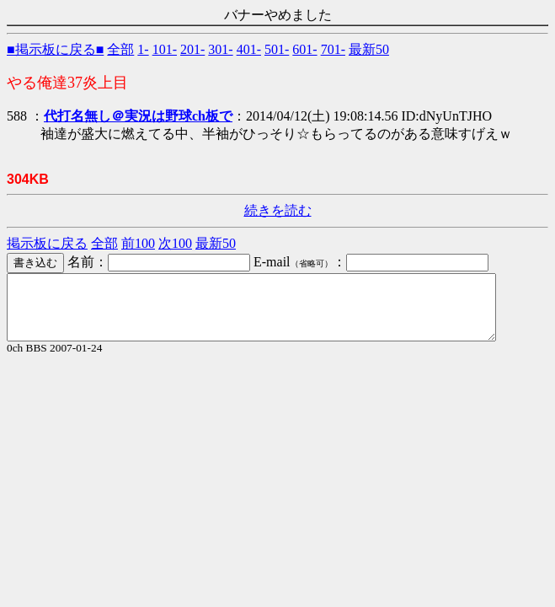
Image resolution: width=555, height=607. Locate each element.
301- (220, 49)
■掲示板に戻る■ (55, 49)
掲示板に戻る (47, 243)
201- (192, 49)
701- (333, 49)
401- (249, 49)
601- (304, 49)
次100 (175, 243)
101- (164, 49)
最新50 (369, 49)
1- (142, 49)
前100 (138, 243)
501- (276, 49)
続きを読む (278, 210)
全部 (120, 49)
